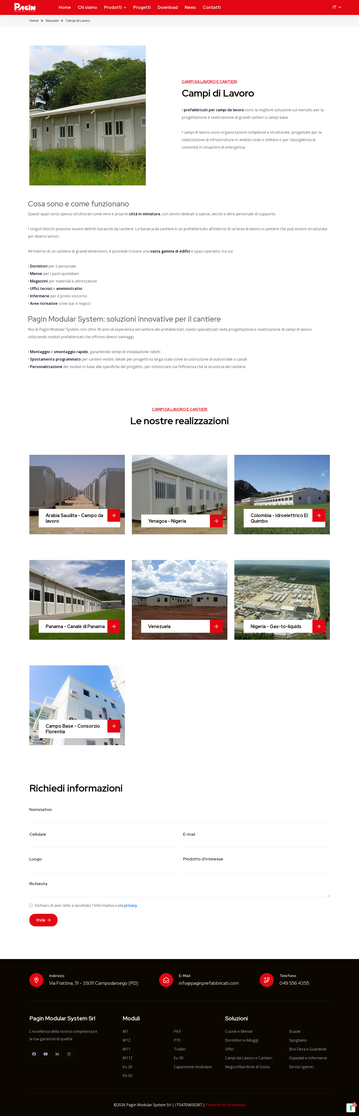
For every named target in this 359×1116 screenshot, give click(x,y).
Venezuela (159, 626)
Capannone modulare (193, 1066)
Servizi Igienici (301, 1066)
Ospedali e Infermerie (308, 1057)
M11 (126, 1049)
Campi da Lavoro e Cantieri (248, 1057)
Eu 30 (178, 1057)
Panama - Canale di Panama (75, 626)
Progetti (142, 7)
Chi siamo (87, 7)
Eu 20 (127, 1066)
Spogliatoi (298, 1040)
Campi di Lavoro (78, 20)
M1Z (126, 1040)
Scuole (295, 1031)
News (190, 7)
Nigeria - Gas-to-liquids (276, 626)
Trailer (180, 1049)
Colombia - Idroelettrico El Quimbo (279, 518)
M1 (125, 1031)
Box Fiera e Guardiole (307, 1049)
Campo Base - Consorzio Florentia (73, 729)
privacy (130, 905)
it (335, 7)
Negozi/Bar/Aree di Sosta (247, 1066)
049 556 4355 (294, 983)
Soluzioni (52, 20)
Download (168, 7)
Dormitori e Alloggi (241, 1040)
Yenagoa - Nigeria (167, 521)
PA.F (177, 1031)
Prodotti (113, 7)
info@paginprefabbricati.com (209, 983)
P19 (177, 1040)
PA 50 (127, 1075)
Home (65, 7)
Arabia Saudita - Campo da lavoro (74, 518)
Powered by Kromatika (226, 1104)
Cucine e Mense (239, 1031)
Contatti (212, 7)
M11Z (128, 1057)
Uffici (229, 1049)
